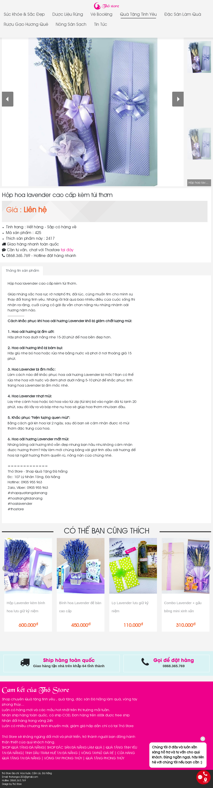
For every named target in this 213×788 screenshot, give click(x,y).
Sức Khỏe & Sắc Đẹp (24, 14)
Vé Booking (101, 14)
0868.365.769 (18, 256)
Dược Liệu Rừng (67, 14)
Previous (5, 568)
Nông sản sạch (71, 25)
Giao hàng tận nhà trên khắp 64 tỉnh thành (68, 666)
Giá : (14, 210)
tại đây (67, 250)
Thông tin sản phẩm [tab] (22, 270)
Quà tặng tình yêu (138, 14)
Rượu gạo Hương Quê (26, 25)
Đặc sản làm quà (182, 14)
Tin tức (100, 25)
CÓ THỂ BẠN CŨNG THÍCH (106, 531)
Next (207, 568)
